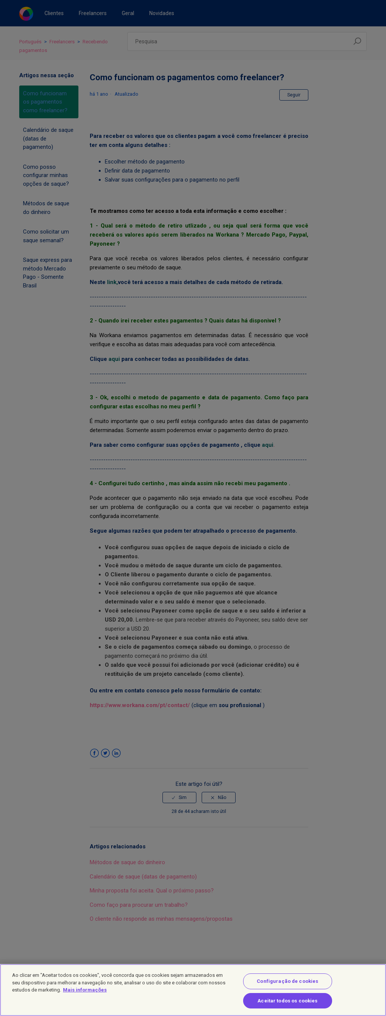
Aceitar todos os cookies (287, 1006)
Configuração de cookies (287, 986)
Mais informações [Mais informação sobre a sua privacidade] (85, 995)
